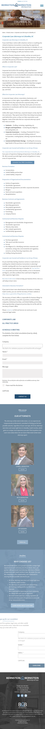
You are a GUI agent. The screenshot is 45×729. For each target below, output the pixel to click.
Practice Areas (9, 32)
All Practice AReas (10, 323)
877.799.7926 (25, 688)
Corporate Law (9, 319)
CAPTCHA (5, 391)
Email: (4, 359)
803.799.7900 (24, 1)
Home (3, 32)
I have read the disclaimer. (14, 385)
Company (5, 342)
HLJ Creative (25, 723)
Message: (5, 367)
